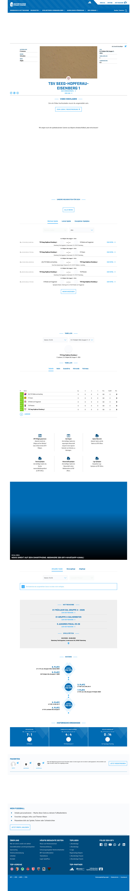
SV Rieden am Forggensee (34, 402)
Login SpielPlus (45, 859)
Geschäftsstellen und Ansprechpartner (22, 847)
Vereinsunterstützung (17, 853)
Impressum (124, 877)
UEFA (20, 877)
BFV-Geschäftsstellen (46, 853)
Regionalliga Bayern (76, 853)
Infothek (110, 3)
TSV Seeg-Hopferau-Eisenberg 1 (36, 409)
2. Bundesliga (74, 847)
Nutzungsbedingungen (102, 877)
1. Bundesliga (74, 844)
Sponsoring (14, 850)
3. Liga (72, 850)
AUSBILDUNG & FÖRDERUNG (76, 10)
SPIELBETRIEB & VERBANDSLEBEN (53, 10)
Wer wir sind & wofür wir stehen (20, 844)
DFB (16, 877)
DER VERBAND (93, 10)
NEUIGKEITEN (35, 10)
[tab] (52, 222)
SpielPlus (102, 3)
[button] (11, 92)
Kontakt (12, 859)
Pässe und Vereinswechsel (48, 844)
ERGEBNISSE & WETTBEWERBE (19, 10)
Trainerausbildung (46, 847)
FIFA (26, 877)
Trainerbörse (44, 856)
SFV (11, 877)
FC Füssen (30, 398)
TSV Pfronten (31, 405)
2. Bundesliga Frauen (76, 859)
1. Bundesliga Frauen (76, 856)
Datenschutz (114, 877)
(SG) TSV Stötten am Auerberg (35, 394)
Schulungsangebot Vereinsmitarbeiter (52, 850)
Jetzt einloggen (119, 3)
